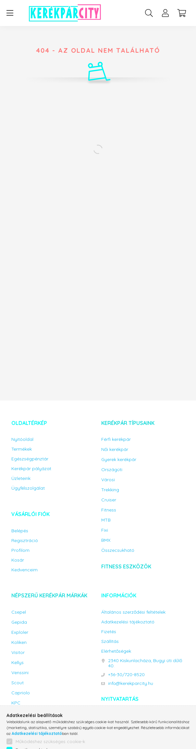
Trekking (110, 490)
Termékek (21, 449)
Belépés (19, 531)
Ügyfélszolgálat (28, 488)
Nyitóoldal (22, 439)
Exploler (19, 632)
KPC (15, 703)
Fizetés (108, 631)
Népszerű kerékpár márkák (49, 595)
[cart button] (181, 13)
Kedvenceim (24, 570)
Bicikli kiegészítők (36, 719)
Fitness (108, 510)
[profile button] (165, 13)
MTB (106, 520)
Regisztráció (24, 540)
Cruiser (108, 500)
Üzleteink (21, 478)
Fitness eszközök (126, 566)
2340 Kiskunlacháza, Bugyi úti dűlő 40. (145, 663)
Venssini (20, 672)
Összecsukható (117, 550)
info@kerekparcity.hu (130, 683)
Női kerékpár (114, 449)
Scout (17, 683)
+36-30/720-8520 (126, 674)
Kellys (17, 662)
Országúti (111, 469)
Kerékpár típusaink (127, 423)
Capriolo (20, 693)
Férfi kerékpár (116, 439)
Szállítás (110, 641)
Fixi (104, 530)
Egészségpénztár (29, 459)
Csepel (18, 612)
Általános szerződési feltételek (133, 612)
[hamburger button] (9, 13)
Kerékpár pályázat (31, 468)
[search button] (148, 13)
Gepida (19, 622)
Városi (108, 480)
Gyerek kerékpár (118, 459)
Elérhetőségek (116, 651)
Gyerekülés (23, 735)
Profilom (20, 550)
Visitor (18, 652)
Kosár (17, 560)
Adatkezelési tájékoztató (127, 622)
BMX (105, 540)
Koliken (19, 642)
